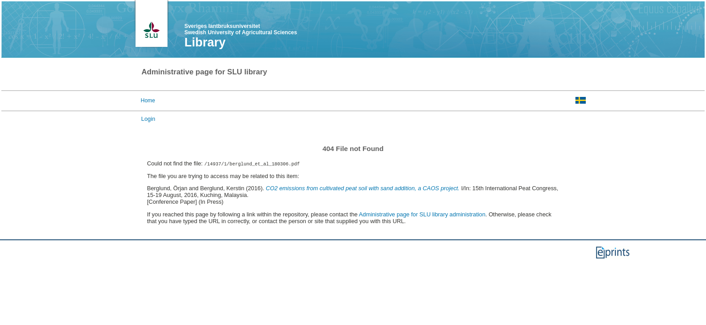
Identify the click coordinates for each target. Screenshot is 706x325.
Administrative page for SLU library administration (422, 214)
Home (147, 100)
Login (148, 118)
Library (205, 42)
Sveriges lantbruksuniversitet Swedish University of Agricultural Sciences (240, 29)
